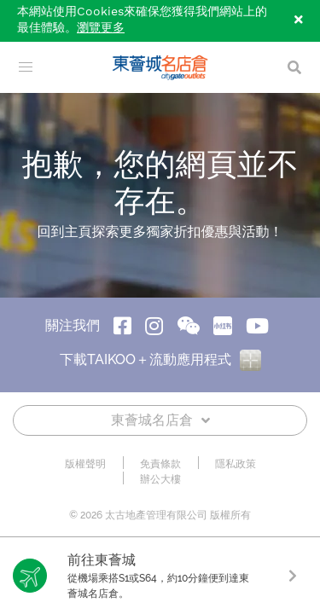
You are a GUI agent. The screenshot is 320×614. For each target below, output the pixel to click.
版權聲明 (85, 464)
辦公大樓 (160, 479)
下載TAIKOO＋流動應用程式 (160, 359)
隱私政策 (235, 464)
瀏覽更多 (101, 28)
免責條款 (160, 464)
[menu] (25, 67)
